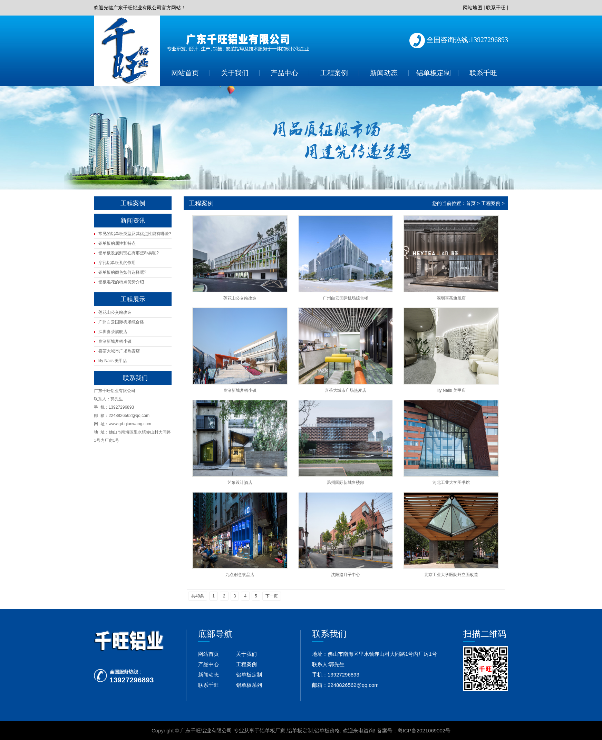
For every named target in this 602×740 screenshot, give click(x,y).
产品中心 (284, 73)
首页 (471, 203)
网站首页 (185, 73)
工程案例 (334, 73)
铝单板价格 (327, 730)
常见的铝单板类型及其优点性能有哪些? (134, 233)
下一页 (271, 596)
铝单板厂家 (272, 730)
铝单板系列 (249, 685)
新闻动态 (384, 73)
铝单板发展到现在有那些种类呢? (128, 253)
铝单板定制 (433, 73)
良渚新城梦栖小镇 (115, 341)
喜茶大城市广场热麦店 (119, 351)
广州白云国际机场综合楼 (121, 322)
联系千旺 (495, 7)
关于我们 (235, 73)
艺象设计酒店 (239, 482)
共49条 (197, 596)
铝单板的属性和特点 (117, 243)
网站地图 (472, 7)
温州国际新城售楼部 (345, 482)
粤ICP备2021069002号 (424, 730)
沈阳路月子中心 (345, 574)
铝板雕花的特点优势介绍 (121, 282)
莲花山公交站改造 (115, 312)
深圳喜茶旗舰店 (112, 331)
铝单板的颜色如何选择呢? (122, 272)
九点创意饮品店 (239, 574)
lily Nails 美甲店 (112, 360)
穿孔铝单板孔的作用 (117, 262)
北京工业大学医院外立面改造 (451, 574)
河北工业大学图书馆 (451, 482)
